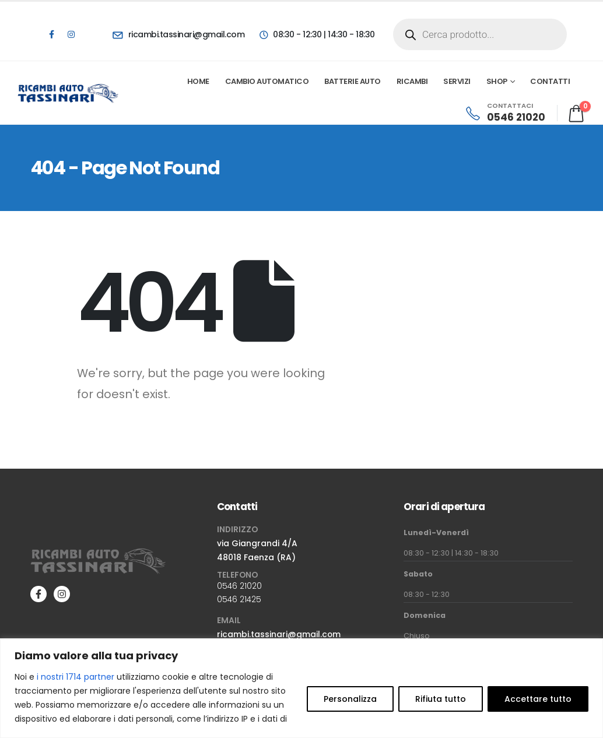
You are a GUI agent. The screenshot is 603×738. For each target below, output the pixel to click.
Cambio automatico (267, 81)
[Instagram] (71, 34)
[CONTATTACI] (504, 113)
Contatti (550, 81)
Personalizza (350, 699)
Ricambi (412, 81)
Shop (496, 81)
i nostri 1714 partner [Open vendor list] (75, 677)
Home (198, 81)
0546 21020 (239, 586)
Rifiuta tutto (440, 699)
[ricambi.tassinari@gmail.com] (178, 34)
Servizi (457, 81)
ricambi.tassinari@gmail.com (279, 634)
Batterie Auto (352, 81)
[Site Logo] (68, 93)
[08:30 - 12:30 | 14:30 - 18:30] (316, 34)
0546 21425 (239, 599)
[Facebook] (51, 34)
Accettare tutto (538, 699)
